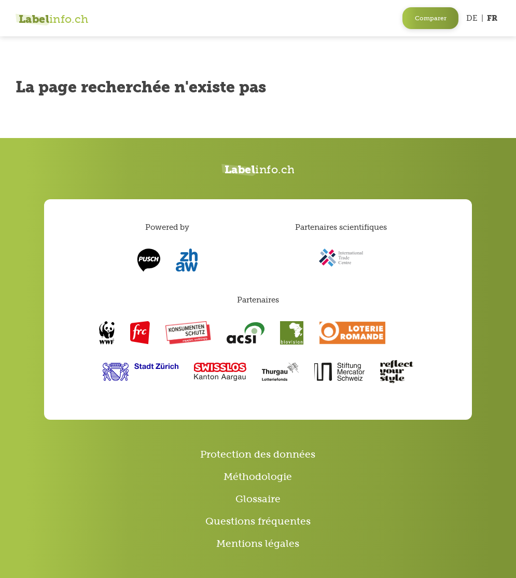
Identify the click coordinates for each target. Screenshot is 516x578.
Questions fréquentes (258, 521)
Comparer (431, 18)
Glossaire (258, 498)
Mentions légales (257, 543)
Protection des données (257, 454)
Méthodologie (258, 476)
